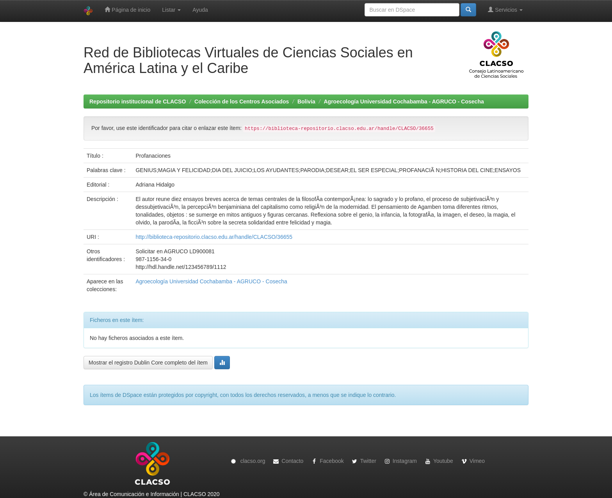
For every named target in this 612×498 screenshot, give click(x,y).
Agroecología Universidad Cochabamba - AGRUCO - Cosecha (404, 101)
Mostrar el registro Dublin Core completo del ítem (148, 362)
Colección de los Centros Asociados (241, 101)
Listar (171, 10)
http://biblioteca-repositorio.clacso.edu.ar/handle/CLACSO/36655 (213, 237)
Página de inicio (127, 9)
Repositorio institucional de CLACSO (137, 101)
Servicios (505, 9)
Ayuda (200, 10)
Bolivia (306, 101)
